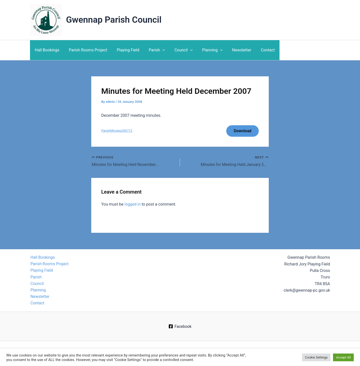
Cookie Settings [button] (316, 357)
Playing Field (124, 50)
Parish (152, 50)
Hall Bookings (46, 50)
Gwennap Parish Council (114, 20)
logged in (132, 204)
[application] (157, 50)
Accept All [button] (343, 357)
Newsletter (232, 50)
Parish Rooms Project (85, 50)
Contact (257, 50)
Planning (204, 50)
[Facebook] (180, 326)
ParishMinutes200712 (116, 131)
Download (242, 130)
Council (177, 50)
